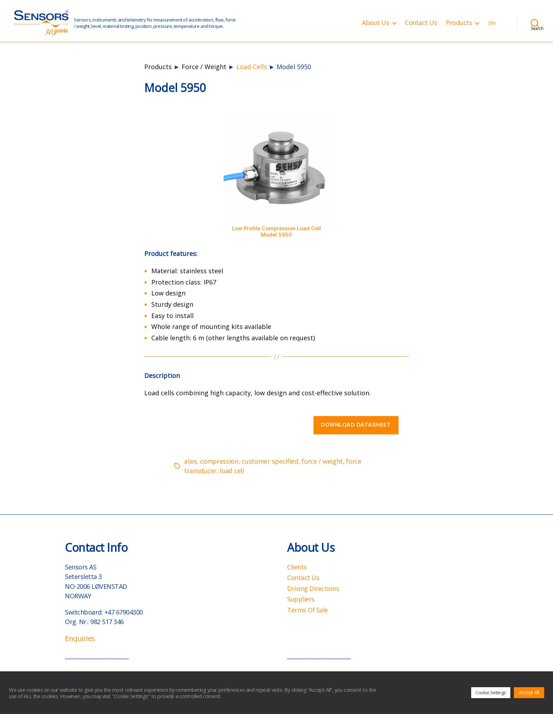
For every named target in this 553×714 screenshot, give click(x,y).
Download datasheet (356, 424)
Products (459, 23)
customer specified (270, 461)
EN (493, 23)
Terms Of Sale (307, 610)
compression (219, 461)
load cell (232, 470)
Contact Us (421, 23)
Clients (297, 567)
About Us (375, 23)
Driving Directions (313, 588)
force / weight (322, 461)
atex (190, 461)
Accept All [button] (529, 692)
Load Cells (251, 66)
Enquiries (80, 638)
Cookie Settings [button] (490, 692)
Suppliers (301, 599)
